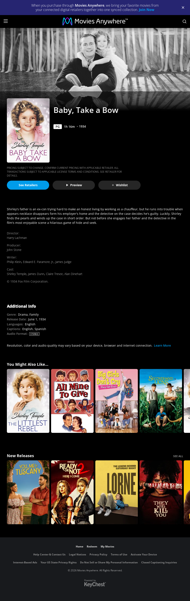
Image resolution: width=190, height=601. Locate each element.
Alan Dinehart (73, 274)
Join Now (146, 9)
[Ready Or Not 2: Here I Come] (72, 492)
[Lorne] (116, 492)
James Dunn (36, 274)
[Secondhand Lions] (161, 401)
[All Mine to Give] (72, 401)
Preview (74, 185)
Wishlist (119, 185)
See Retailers (28, 185)
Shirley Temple (16, 274)
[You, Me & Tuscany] (28, 492)
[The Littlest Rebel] (28, 401)
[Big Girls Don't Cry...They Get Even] (116, 401)
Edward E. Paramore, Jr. (38, 262)
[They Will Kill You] (161, 492)
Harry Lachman (17, 238)
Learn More (162, 345)
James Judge (63, 262)
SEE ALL (178, 456)
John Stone (14, 250)
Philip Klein (14, 262)
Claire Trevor (54, 274)
